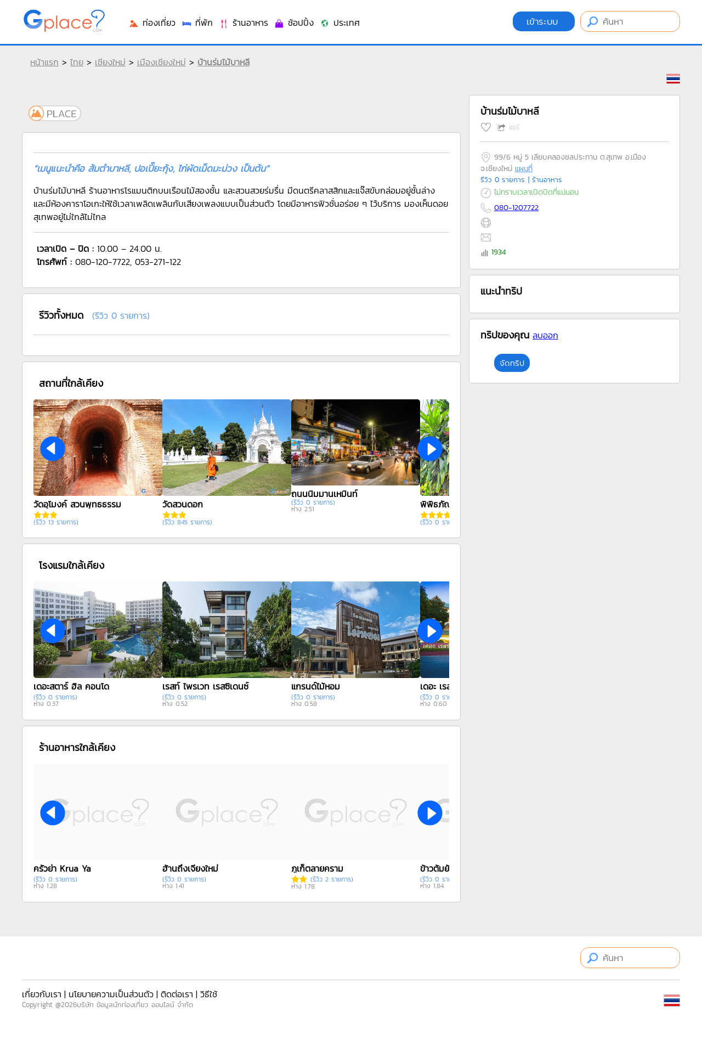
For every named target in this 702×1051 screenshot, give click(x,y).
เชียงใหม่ (110, 62)
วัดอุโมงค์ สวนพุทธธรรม (77, 504)
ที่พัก (197, 22)
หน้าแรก (44, 62)
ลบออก (545, 335)
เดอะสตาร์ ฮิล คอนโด (71, 686)
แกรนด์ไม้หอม (315, 686)
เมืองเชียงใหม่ (161, 62)
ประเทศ (339, 22)
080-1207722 (516, 207)
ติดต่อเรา (177, 994)
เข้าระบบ (543, 21)
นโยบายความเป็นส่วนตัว (111, 994)
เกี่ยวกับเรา (41, 994)
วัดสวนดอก (182, 504)
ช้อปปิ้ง (294, 22)
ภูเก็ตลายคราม (317, 868)
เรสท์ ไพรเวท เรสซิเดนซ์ (205, 686)
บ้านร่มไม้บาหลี (223, 62)
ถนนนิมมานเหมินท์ (324, 493)
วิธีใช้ (208, 994)
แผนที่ (524, 168)
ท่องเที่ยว (152, 22)
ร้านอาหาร (243, 22)
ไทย (76, 62)
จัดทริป (512, 363)
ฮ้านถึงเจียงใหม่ (190, 868)
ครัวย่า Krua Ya (62, 868)
